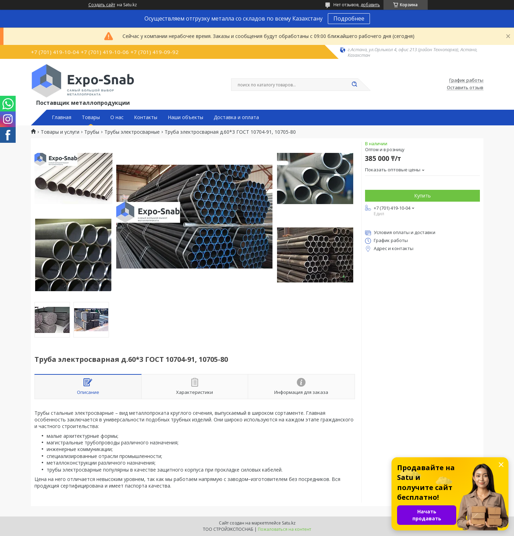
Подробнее (348, 18)
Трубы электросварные (132, 132)
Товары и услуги (60, 132)
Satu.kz (288, 523)
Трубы (91, 132)
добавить (370, 5)
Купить (422, 195)
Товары (91, 117)
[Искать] (355, 84)
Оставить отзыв (465, 87)
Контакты (145, 117)
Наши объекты (185, 117)
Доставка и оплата (236, 117)
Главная (61, 117)
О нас (117, 117)
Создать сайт (101, 4)
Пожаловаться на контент (284, 529)
